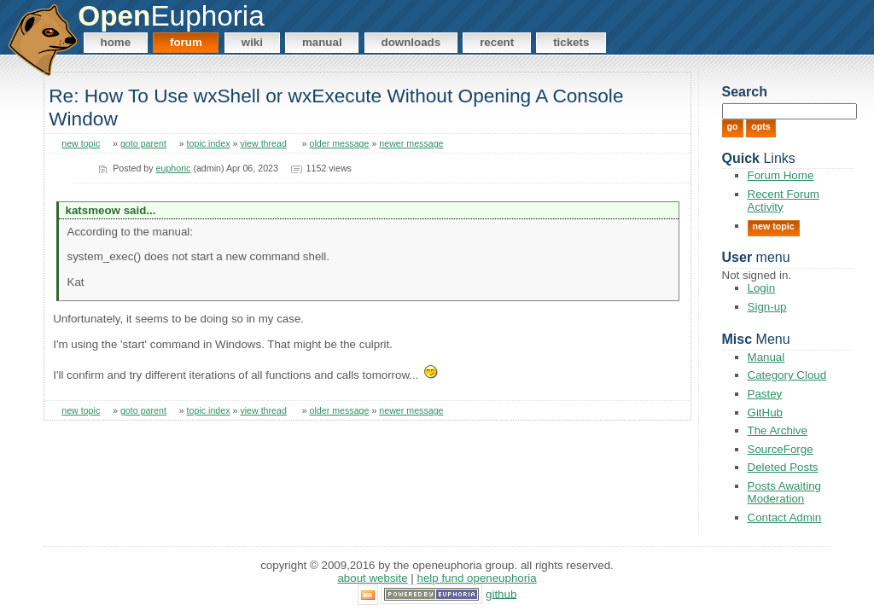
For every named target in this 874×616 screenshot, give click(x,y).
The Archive (777, 430)
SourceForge (780, 449)
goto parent (143, 143)
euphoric (173, 168)
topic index (208, 143)
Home (116, 42)
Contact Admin (785, 517)
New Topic (774, 226)
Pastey (765, 393)
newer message (411, 143)
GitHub (765, 412)
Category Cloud (787, 375)
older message (340, 143)
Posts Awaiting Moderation (784, 492)
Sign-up (767, 306)
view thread (263, 143)
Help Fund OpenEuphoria (477, 578)
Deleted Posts (783, 467)
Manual (322, 42)
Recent (497, 42)
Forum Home (781, 175)
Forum (186, 42)
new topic (80, 143)
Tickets (571, 42)
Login (762, 288)
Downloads (411, 42)
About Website (372, 578)
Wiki (252, 42)
